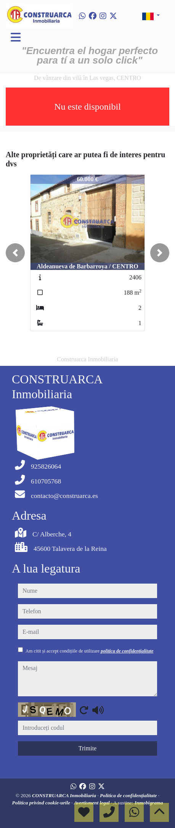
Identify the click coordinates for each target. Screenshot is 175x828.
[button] (15, 252)
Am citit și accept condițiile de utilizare (89, 651)
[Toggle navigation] (15, 37)
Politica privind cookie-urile (42, 803)
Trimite (87, 748)
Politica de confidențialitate (129, 795)
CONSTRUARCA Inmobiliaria (65, 795)
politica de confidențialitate (127, 651)
